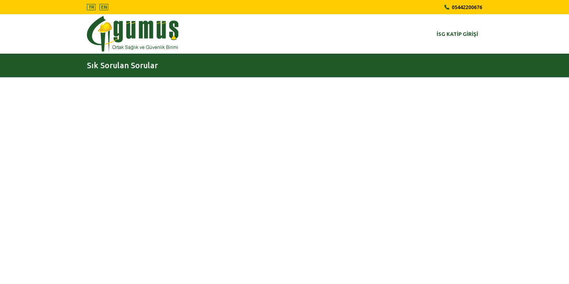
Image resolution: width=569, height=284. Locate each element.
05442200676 (467, 7)
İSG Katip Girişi (457, 34)
